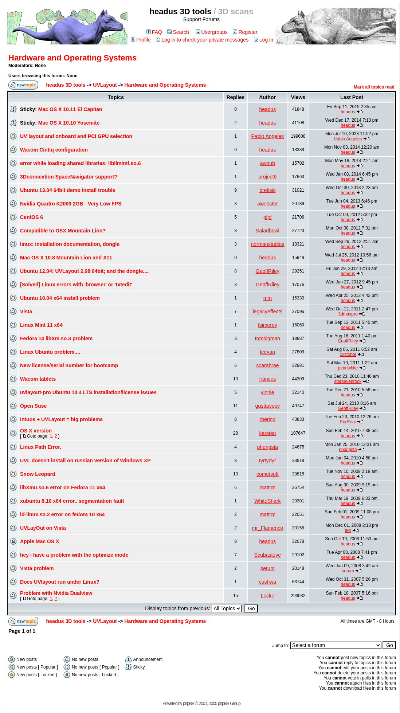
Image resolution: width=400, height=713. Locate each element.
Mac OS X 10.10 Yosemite (68, 123)
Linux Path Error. (40, 447)
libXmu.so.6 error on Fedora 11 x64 (62, 487)
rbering (268, 419)
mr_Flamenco (267, 528)
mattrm (268, 487)
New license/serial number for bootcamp (69, 365)
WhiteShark (267, 501)
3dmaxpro (347, 314)
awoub (267, 163)
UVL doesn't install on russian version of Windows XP (85, 460)
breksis (267, 190)
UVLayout (105, 85)
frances (267, 379)
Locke (267, 596)
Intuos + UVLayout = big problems (61, 419)
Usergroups (211, 32)
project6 (267, 177)
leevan (267, 352)
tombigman (267, 338)
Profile (141, 40)
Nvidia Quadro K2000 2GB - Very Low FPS (71, 204)
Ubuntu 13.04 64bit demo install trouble (67, 190)
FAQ (154, 32)
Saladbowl (267, 231)
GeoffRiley (267, 271)
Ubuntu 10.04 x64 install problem (60, 298)
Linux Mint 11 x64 (41, 325)
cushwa (267, 582)
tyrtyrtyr (267, 460)
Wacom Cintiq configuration (54, 150)
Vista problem (37, 568)
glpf (267, 217)
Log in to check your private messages (202, 40)
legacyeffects (267, 311)
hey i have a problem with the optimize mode (74, 555)
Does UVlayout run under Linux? (59, 582)
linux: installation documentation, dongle (69, 244)
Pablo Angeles (267, 136)
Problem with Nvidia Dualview (56, 593)
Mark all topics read (374, 87)
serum (267, 568)
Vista (26, 311)
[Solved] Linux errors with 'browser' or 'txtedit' (76, 284)
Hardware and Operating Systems (72, 57)
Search (178, 32)
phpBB (188, 703)
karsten (267, 433)
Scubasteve (267, 555)
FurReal (348, 421)
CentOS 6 (31, 217)
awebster (267, 204)
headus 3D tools (66, 85)
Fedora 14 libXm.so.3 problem (56, 338)
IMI (348, 530)
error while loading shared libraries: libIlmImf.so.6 (80, 163)
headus (267, 109)
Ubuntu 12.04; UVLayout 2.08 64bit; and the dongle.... (84, 271)
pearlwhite (348, 368)
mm (267, 298)
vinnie (267, 392)
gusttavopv (267, 406)
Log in (263, 40)
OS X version (36, 431)
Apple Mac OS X (39, 541)
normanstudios (267, 244)
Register (245, 32)
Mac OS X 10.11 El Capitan (70, 109)
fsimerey (267, 325)
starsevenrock (348, 381)
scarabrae (267, 365)
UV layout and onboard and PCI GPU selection (76, 136)
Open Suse (33, 406)
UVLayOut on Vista (43, 528)
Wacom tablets (38, 379)
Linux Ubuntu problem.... (50, 352)
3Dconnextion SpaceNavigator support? (68, 177)
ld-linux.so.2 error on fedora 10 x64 (62, 514)
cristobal (348, 354)
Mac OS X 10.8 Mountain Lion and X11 (66, 257)
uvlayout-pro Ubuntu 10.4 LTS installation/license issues (88, 392)
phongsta (267, 447)
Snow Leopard (37, 474)
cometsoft (267, 474)
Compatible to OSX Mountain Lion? (63, 231)
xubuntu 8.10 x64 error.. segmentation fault (72, 501)
